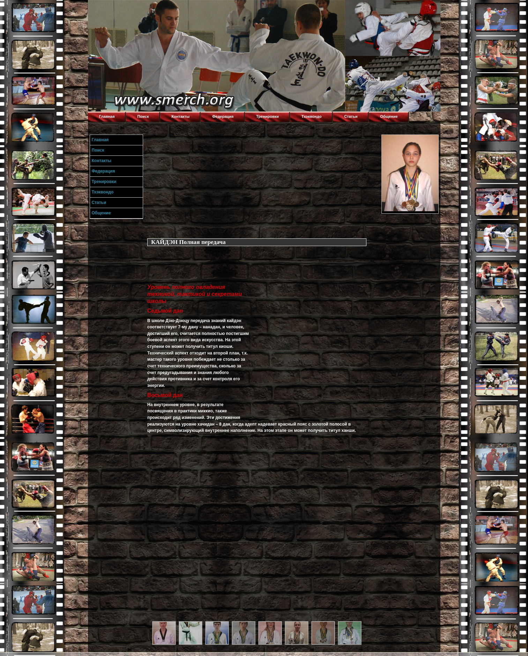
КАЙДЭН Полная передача (188, 242)
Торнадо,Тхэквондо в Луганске (140, 8)
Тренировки (267, 116)
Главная (107, 116)
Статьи (350, 116)
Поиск (143, 116)
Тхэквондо (312, 116)
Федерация (222, 116)
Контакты (180, 116)
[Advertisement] (262, 183)
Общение (388, 116)
